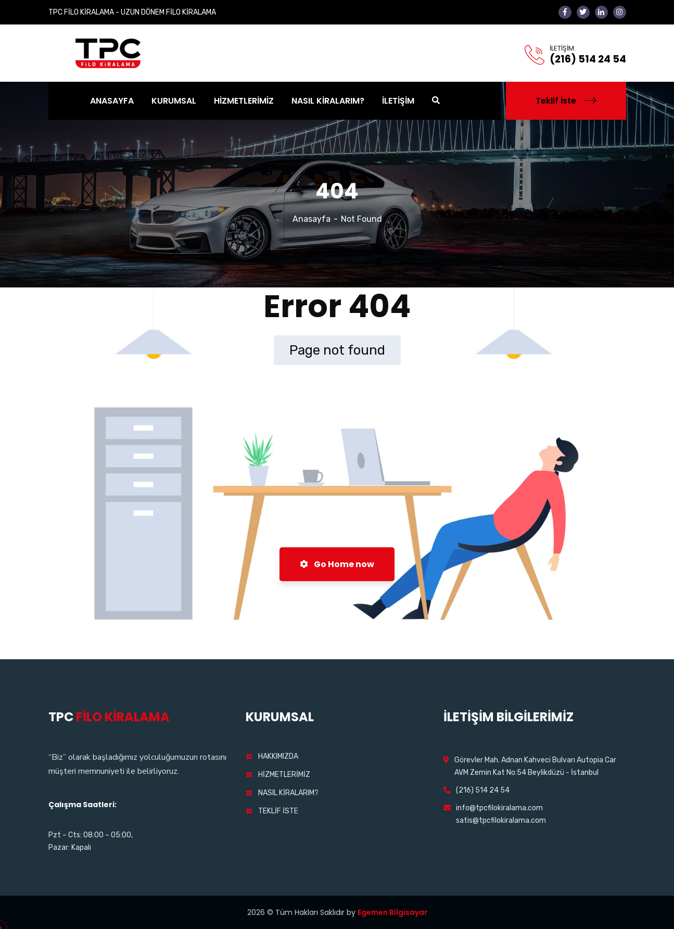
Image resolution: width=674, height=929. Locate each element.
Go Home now (337, 564)
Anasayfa (311, 219)
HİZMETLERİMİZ (284, 774)
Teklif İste (566, 101)
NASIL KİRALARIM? (288, 792)
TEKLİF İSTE (278, 811)
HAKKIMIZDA (278, 756)
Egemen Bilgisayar (392, 912)
